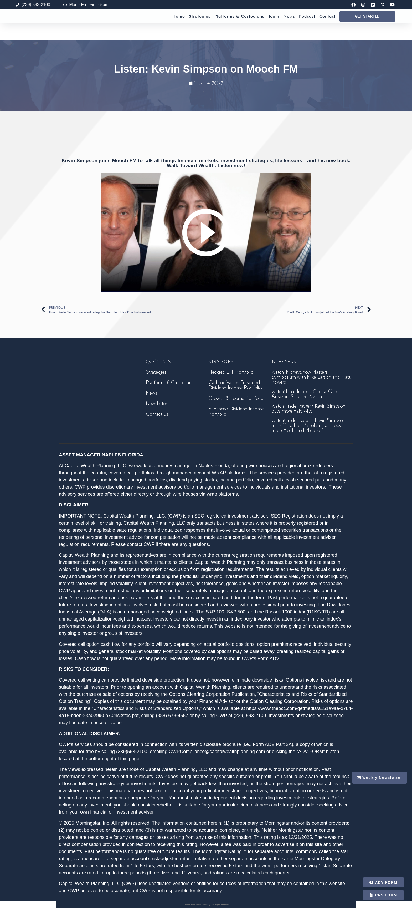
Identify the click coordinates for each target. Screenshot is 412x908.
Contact (327, 24)
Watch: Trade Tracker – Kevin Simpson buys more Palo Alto (308, 408)
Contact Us (157, 414)
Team (273, 24)
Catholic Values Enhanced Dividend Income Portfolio (235, 385)
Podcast (307, 24)
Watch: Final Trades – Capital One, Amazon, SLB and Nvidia (304, 394)
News (289, 24)
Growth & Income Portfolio (236, 398)
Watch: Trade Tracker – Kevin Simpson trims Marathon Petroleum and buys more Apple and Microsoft (308, 425)
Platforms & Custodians (239, 24)
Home (178, 24)
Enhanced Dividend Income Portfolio (236, 411)
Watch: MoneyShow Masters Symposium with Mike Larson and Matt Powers (310, 377)
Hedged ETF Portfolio (231, 372)
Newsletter (156, 403)
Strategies (199, 24)
